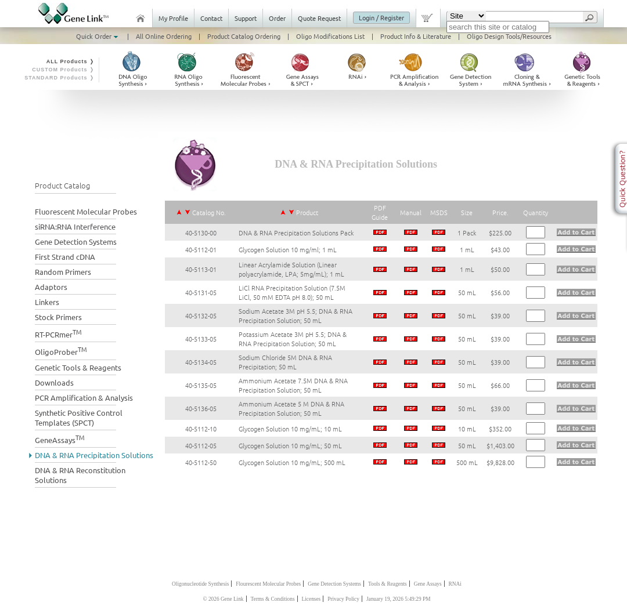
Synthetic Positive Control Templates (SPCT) (78, 417)
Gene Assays (428, 584)
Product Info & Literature (415, 36)
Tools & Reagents (387, 584)
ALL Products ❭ (70, 61)
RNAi (455, 584)
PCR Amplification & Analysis (84, 397)
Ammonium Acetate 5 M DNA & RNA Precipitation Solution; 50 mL (291, 408)
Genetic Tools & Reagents (78, 367)
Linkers (47, 302)
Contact (211, 18)
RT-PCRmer (58, 333)
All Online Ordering (164, 36)
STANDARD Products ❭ (59, 78)
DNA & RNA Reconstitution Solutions (80, 475)
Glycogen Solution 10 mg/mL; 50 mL (290, 445)
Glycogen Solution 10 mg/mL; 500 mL (292, 462)
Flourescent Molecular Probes (268, 584)
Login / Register (381, 17)
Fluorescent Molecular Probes (86, 211)
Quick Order (98, 36)
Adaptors (51, 287)
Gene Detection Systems (76, 241)
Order (277, 18)
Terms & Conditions (273, 599)
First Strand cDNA (65, 257)
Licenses (311, 599)
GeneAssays (60, 439)
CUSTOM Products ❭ (63, 69)
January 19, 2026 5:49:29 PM (398, 599)
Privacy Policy (343, 599)
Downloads (54, 382)
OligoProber (61, 350)
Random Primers (63, 272)
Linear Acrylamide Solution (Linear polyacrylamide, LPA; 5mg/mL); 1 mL (291, 269)
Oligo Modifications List (330, 36)
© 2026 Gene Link (223, 599)
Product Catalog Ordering (243, 36)
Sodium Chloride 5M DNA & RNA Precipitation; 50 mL (285, 362)
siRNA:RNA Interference (75, 226)
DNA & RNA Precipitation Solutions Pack (296, 232)
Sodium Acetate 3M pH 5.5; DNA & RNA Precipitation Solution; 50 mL (295, 315)
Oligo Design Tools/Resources (509, 36)
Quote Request (319, 18)
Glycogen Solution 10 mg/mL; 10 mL (290, 428)
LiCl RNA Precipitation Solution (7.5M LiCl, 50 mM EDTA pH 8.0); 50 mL (292, 292)
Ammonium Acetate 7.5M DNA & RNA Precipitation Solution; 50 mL (293, 385)
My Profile (173, 18)
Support (246, 18)
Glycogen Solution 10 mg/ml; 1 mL (288, 249)
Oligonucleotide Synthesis (200, 584)
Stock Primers (58, 317)
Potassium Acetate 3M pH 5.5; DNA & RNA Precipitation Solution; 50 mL (293, 338)
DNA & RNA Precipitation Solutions (94, 455)
